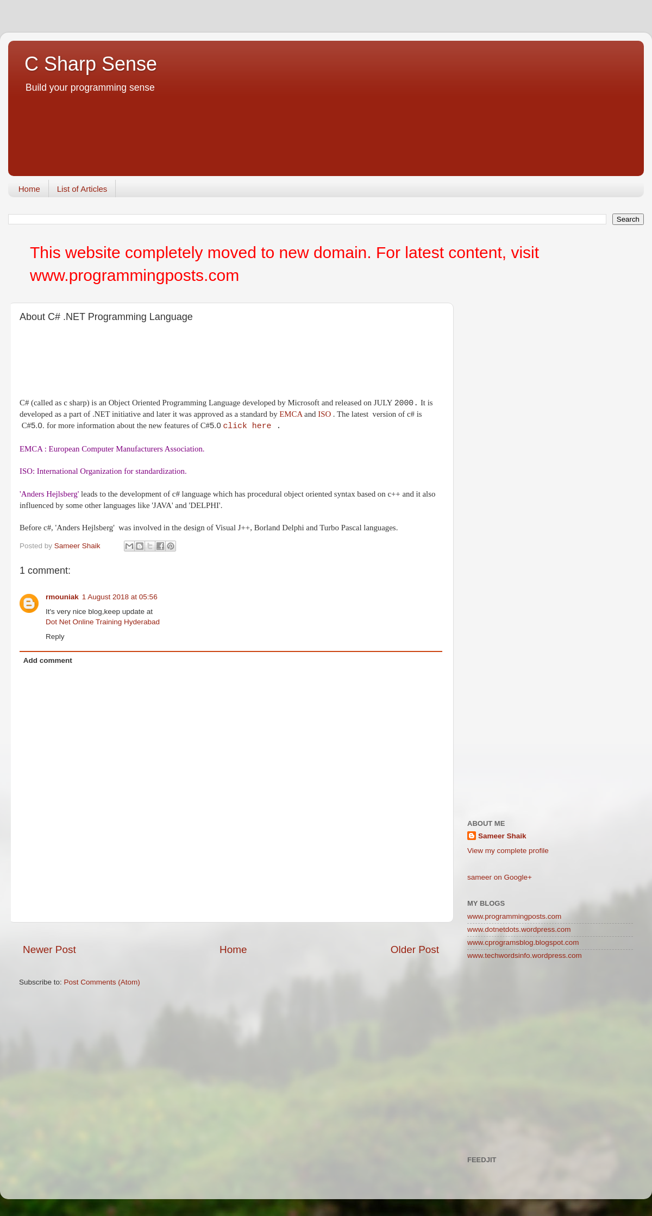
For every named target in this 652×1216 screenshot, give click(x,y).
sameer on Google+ (499, 877)
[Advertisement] (222, 148)
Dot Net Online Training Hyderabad (103, 622)
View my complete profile (508, 851)
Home (29, 188)
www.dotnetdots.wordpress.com (519, 929)
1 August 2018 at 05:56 (120, 597)
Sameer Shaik (502, 836)
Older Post (415, 949)
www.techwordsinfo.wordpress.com (524, 955)
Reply (55, 636)
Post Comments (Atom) (102, 982)
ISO (324, 414)
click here (247, 426)
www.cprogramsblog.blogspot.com (523, 942)
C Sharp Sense (90, 64)
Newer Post (49, 949)
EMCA (290, 414)
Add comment (47, 660)
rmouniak (62, 597)
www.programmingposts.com (514, 916)
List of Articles (82, 188)
